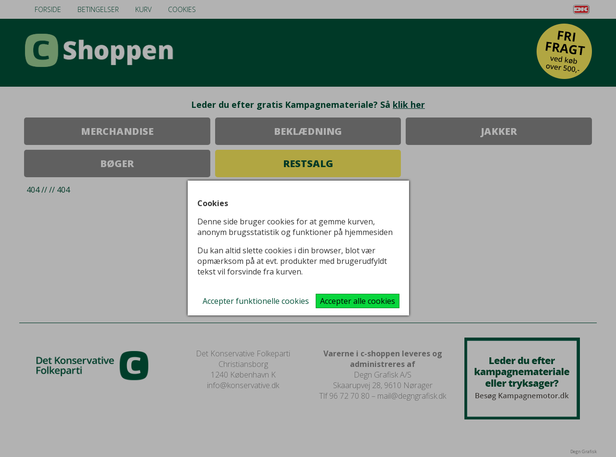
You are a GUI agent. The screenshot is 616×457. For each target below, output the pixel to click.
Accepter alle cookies (357, 301)
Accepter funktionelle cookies (256, 301)
